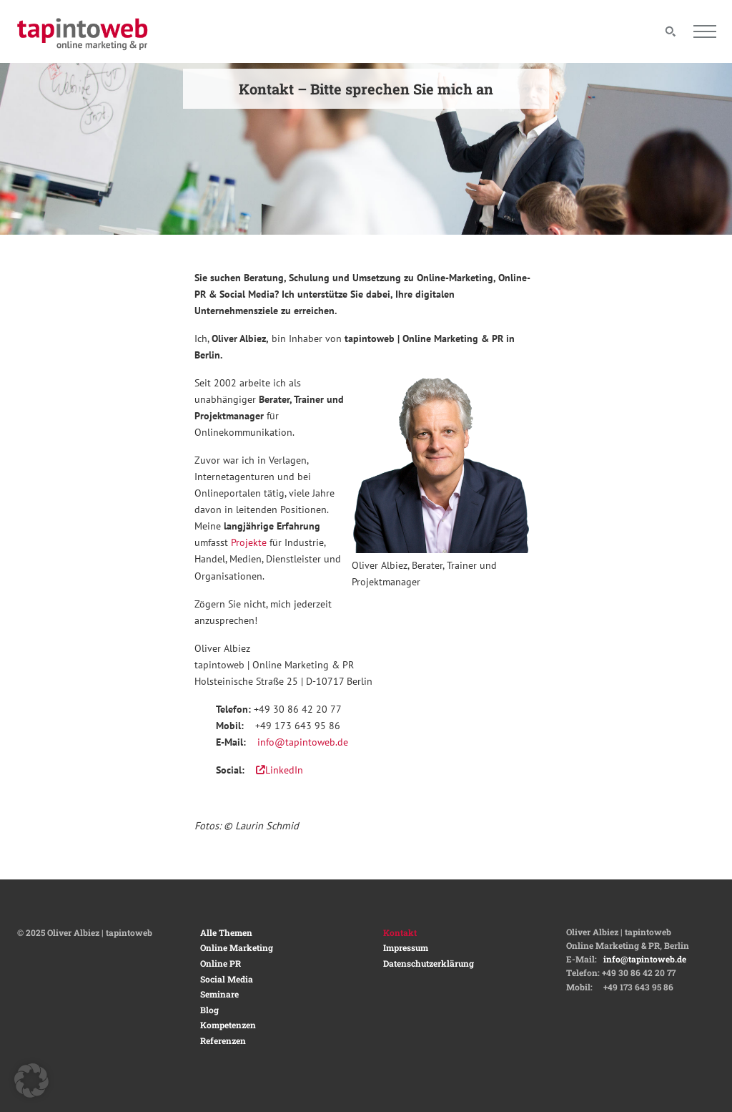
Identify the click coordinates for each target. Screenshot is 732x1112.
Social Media (226, 979)
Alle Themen (226, 932)
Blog (209, 1009)
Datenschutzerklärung (428, 963)
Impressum (405, 947)
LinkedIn (279, 769)
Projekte (249, 542)
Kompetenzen (228, 1024)
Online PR (220, 963)
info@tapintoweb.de (302, 741)
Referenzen (223, 1040)
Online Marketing (236, 947)
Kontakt (400, 932)
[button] (31, 1080)
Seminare (219, 994)
